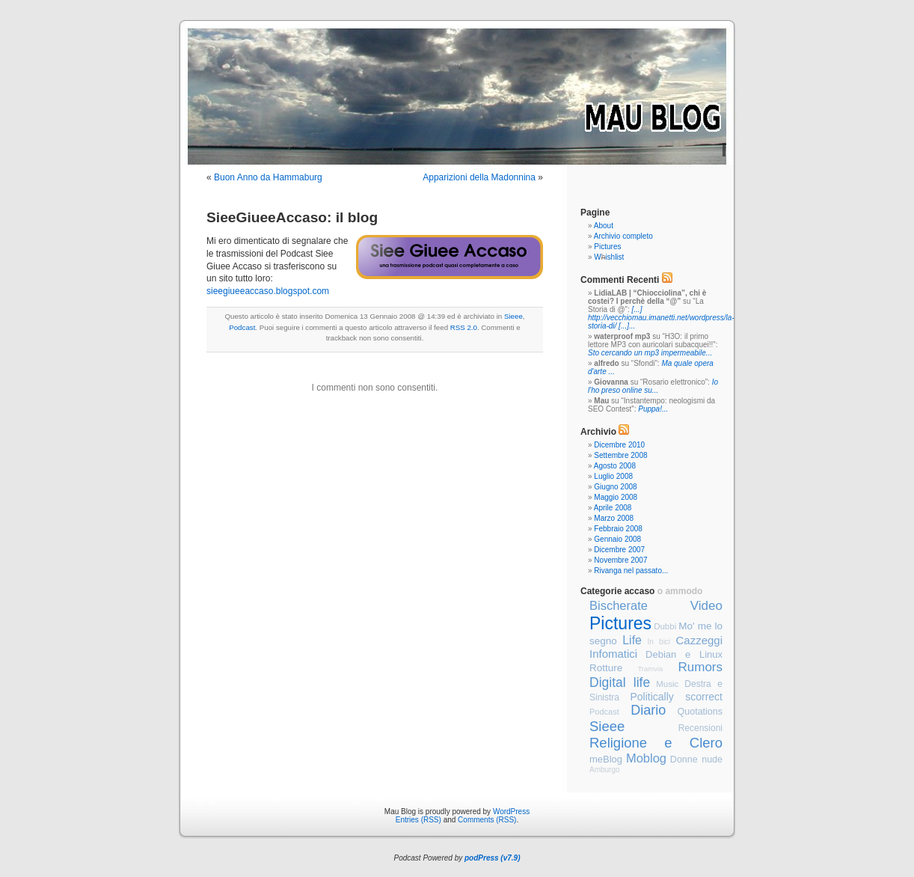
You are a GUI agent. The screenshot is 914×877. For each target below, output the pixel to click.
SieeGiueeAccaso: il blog (292, 217)
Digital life (619, 682)
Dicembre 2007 (619, 550)
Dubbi (665, 626)
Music (667, 683)
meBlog (605, 759)
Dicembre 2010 (619, 445)
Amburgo (604, 770)
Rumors (700, 667)
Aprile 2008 (613, 508)
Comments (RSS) (487, 820)
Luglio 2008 (613, 476)
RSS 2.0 (463, 327)
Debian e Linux (684, 654)
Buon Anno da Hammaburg (268, 177)
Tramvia (650, 668)
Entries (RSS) (418, 820)
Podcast (242, 327)
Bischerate (618, 605)
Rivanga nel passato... (631, 570)
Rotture (605, 667)
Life (632, 640)
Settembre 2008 (620, 455)
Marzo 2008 (614, 518)
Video (706, 606)
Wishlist (609, 257)
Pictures (607, 246)
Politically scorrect (676, 697)
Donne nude (696, 759)
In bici (658, 642)
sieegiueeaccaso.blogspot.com (267, 291)
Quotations (700, 711)
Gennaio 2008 (617, 539)
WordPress (511, 811)
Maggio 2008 (615, 497)
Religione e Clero (656, 743)
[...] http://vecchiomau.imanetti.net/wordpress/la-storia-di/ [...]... (661, 317)
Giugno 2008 (615, 487)
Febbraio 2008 (618, 529)
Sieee (513, 316)
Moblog (646, 758)
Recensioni (700, 728)
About (603, 225)
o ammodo (680, 591)
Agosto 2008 (615, 466)
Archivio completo (623, 236)
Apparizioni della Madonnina (479, 177)
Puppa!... (653, 409)
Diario (648, 710)
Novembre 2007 (620, 560)
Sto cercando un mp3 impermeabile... (650, 353)
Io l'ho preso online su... (653, 386)
